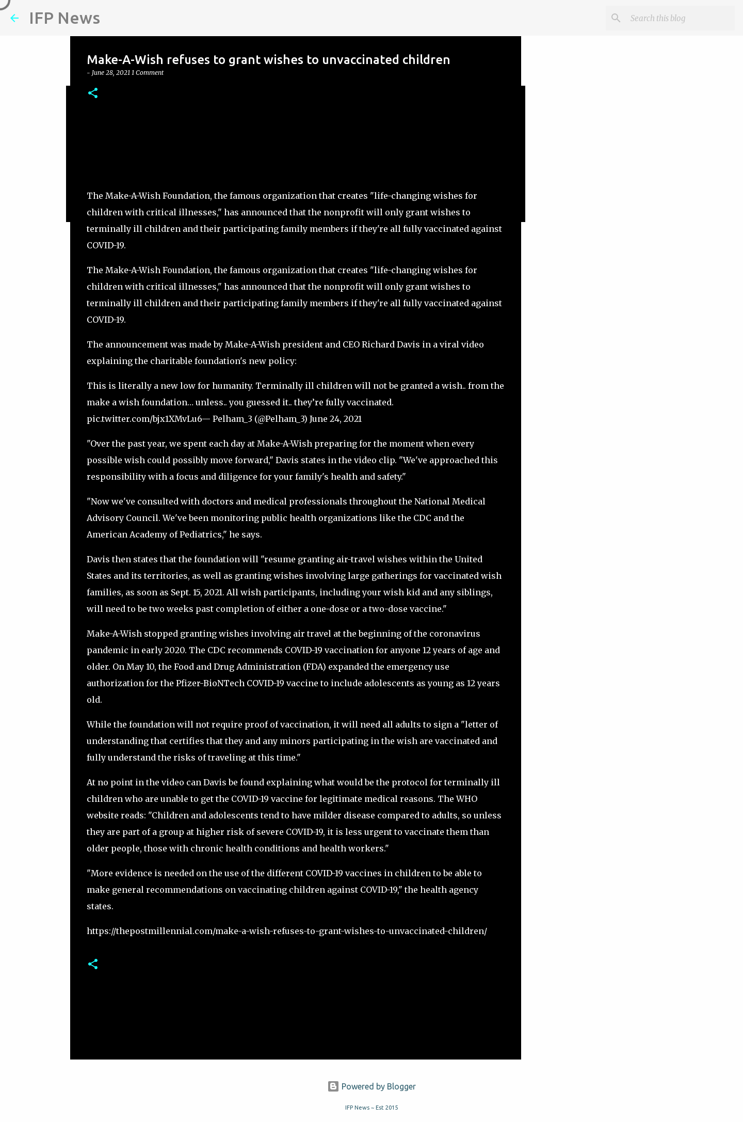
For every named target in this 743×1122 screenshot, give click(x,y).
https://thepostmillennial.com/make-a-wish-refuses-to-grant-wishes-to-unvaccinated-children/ (287, 931)
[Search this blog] (680, 18)
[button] (93, 94)
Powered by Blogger (371, 1086)
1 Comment (148, 72)
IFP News (64, 17)
